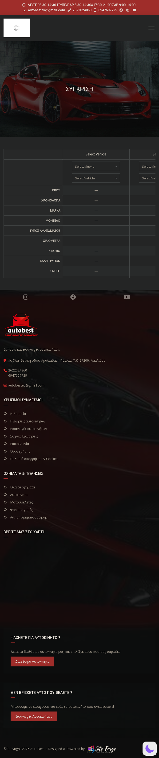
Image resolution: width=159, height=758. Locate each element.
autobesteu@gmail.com (46, 10)
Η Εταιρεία (15, 413)
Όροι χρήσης (17, 451)
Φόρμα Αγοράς (18, 509)
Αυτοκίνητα (16, 494)
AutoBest (37, 748)
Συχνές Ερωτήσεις (21, 436)
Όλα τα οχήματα (19, 487)
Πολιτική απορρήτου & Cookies (31, 458)
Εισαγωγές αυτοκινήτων (25, 428)
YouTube (127, 297)
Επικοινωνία (16, 443)
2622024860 (79, 10)
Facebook (73, 297)
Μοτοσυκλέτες (18, 502)
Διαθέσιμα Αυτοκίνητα (32, 661)
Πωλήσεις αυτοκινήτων (25, 421)
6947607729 (105, 10)
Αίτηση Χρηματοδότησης (25, 517)
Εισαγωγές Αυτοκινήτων (33, 716)
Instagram (25, 297)
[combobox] (96, 166)
